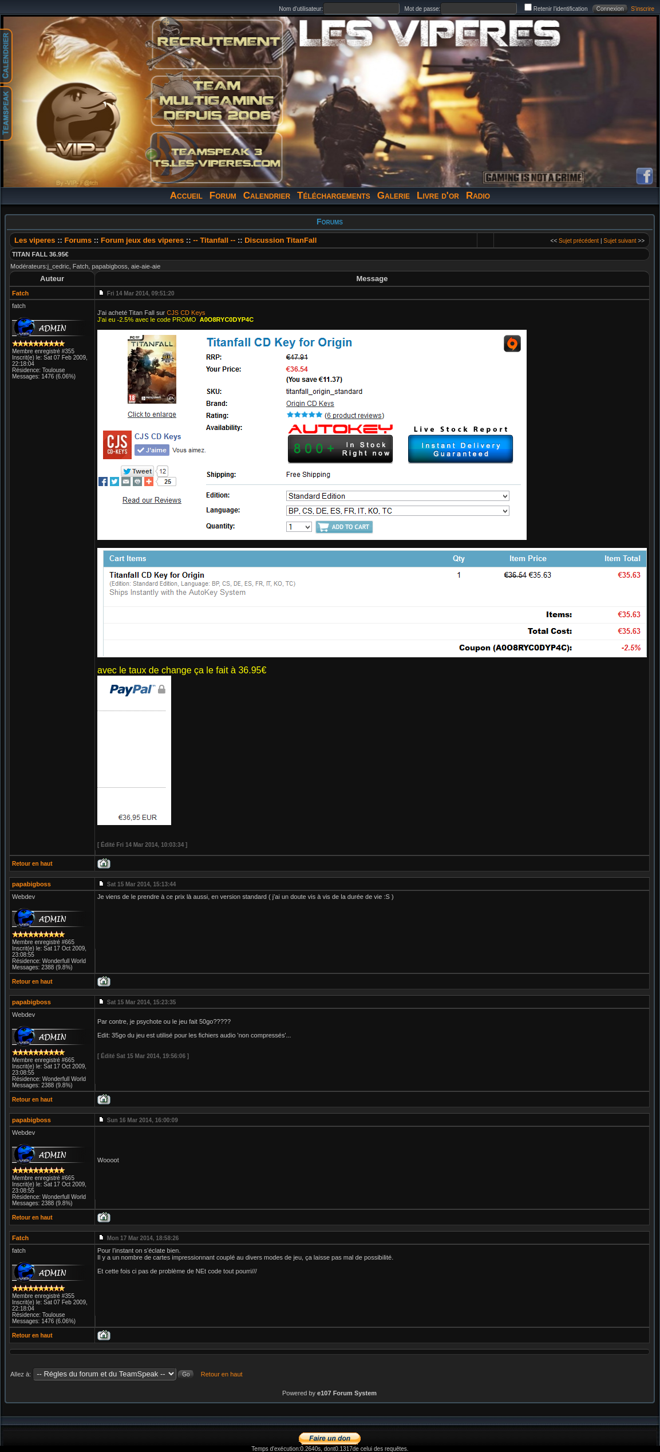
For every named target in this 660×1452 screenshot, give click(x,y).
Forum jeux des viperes (143, 240)
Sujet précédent (579, 241)
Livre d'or (438, 195)
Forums (78, 240)
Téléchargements (333, 195)
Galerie (393, 195)
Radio (478, 195)
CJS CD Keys (186, 312)
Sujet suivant (619, 241)
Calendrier (266, 195)
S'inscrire (642, 9)
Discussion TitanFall (280, 240)
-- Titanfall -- (214, 240)
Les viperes (35, 240)
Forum (223, 195)
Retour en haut (32, 864)
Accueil (186, 195)
